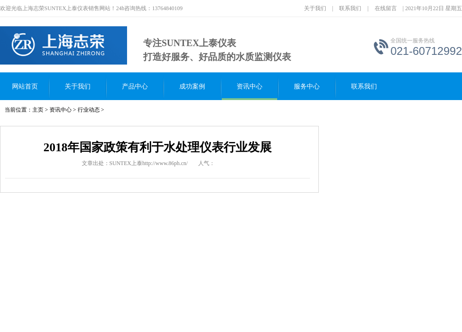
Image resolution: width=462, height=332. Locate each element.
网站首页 (25, 86)
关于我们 (315, 8)
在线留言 (386, 8)
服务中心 (307, 86)
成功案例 (192, 86)
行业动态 (89, 110)
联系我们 (350, 8)
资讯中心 (249, 86)
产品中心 (135, 86)
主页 (37, 110)
